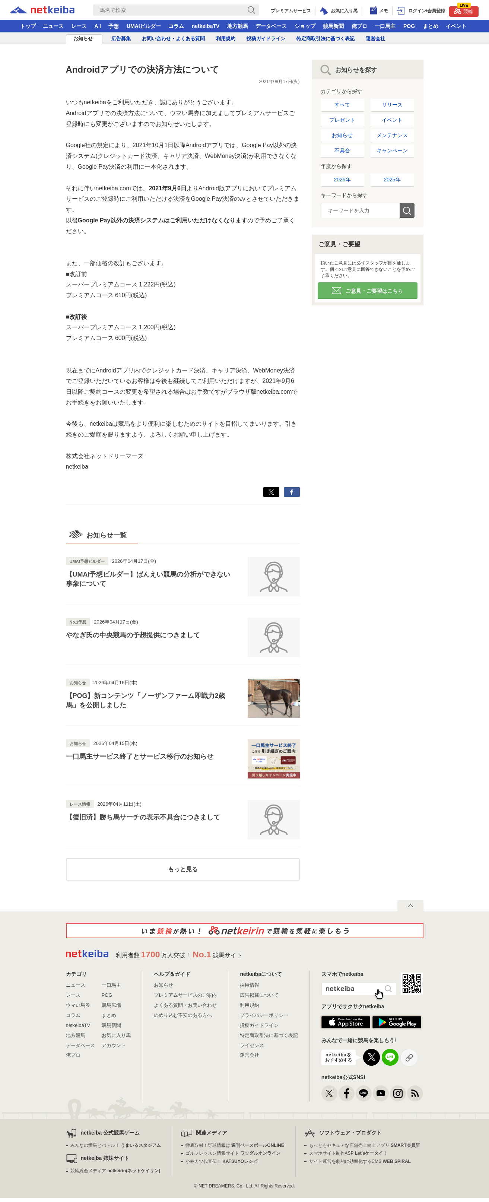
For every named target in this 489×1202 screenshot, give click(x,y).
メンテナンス (392, 135)
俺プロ (359, 26)
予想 (113, 26)
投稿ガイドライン (266, 38)
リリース (392, 105)
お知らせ (83, 38)
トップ (28, 26)
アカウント (114, 1045)
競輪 (463, 10)
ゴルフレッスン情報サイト (232, 1153)
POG (409, 26)
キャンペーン (392, 150)
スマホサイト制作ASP (348, 1153)
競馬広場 (111, 1005)
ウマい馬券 (78, 1005)
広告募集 (121, 38)
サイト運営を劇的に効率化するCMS (360, 1161)
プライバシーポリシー (264, 1015)
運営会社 (375, 38)
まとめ (430, 26)
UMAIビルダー (144, 26)
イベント (456, 26)
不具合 (342, 150)
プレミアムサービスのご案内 (185, 995)
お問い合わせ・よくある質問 (173, 38)
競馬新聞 (333, 26)
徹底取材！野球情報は (234, 1145)
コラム (176, 26)
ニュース (53, 26)
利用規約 (225, 38)
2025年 (392, 180)
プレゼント (342, 120)
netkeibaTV (206, 26)
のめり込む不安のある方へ (183, 1015)
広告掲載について (259, 995)
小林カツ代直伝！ (221, 1161)
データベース (271, 26)
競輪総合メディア (115, 1170)
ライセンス (252, 1045)
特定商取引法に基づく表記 (325, 38)
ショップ (305, 26)
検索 (407, 210)
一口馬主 (385, 26)
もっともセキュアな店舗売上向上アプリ (364, 1145)
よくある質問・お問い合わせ (185, 1005)
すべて (342, 105)
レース (79, 26)
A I (98, 26)
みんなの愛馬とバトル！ (115, 1145)
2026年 (342, 180)
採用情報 (249, 985)
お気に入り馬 (116, 1035)
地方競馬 (237, 26)
